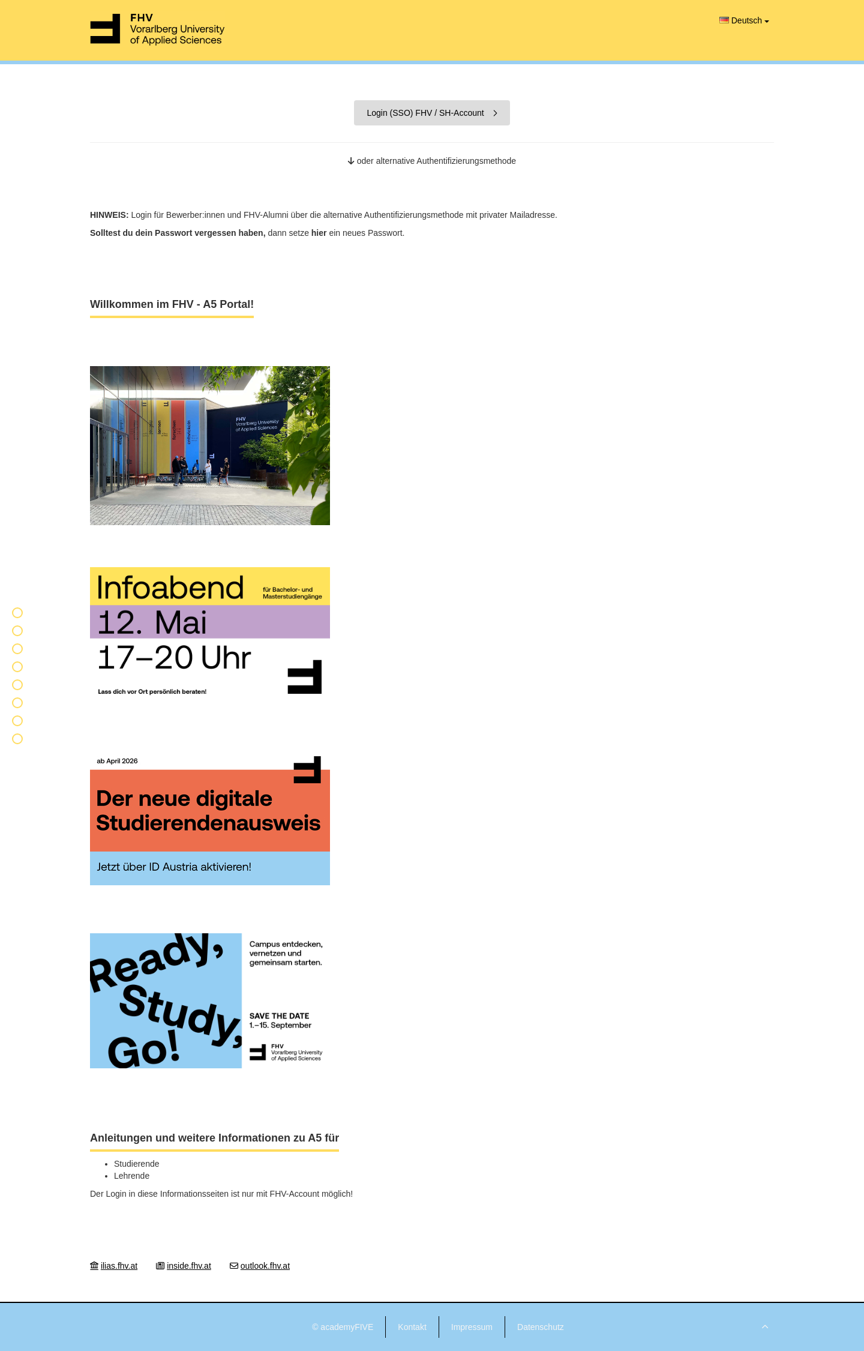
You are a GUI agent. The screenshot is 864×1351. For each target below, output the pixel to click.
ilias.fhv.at (119, 1266)
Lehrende (131, 1176)
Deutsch (744, 20)
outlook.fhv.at (265, 1266)
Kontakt (412, 1327)
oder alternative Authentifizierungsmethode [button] (432, 161)
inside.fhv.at (189, 1266)
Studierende (137, 1164)
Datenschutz (540, 1327)
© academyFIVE (342, 1327)
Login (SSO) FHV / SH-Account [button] (432, 113)
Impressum (472, 1327)
